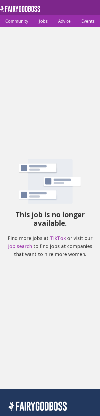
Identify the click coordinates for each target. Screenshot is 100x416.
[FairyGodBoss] (38, 407)
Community (16, 21)
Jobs (43, 21)
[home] (20, 10)
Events (88, 21)
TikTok (58, 238)
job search (20, 246)
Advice (64, 21)
